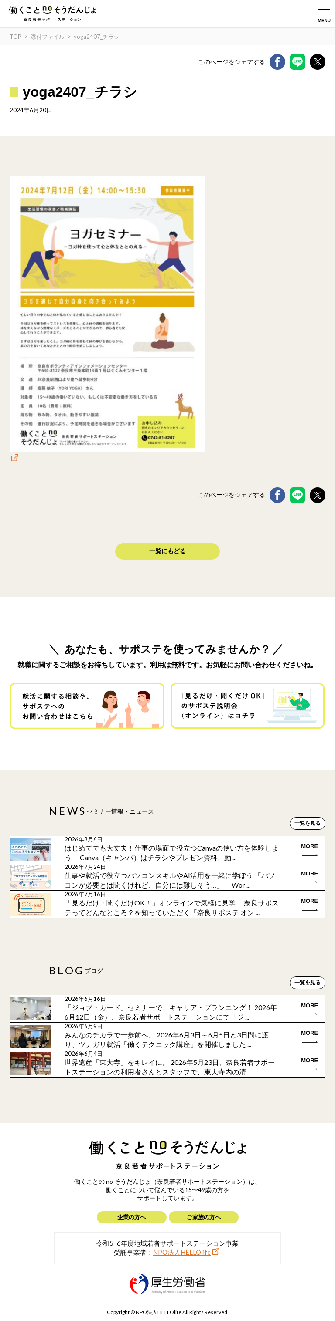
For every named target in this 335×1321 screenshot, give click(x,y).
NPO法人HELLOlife (182, 1252)
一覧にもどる (167, 550)
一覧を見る (307, 823)
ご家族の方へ (204, 1217)
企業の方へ (131, 1217)
